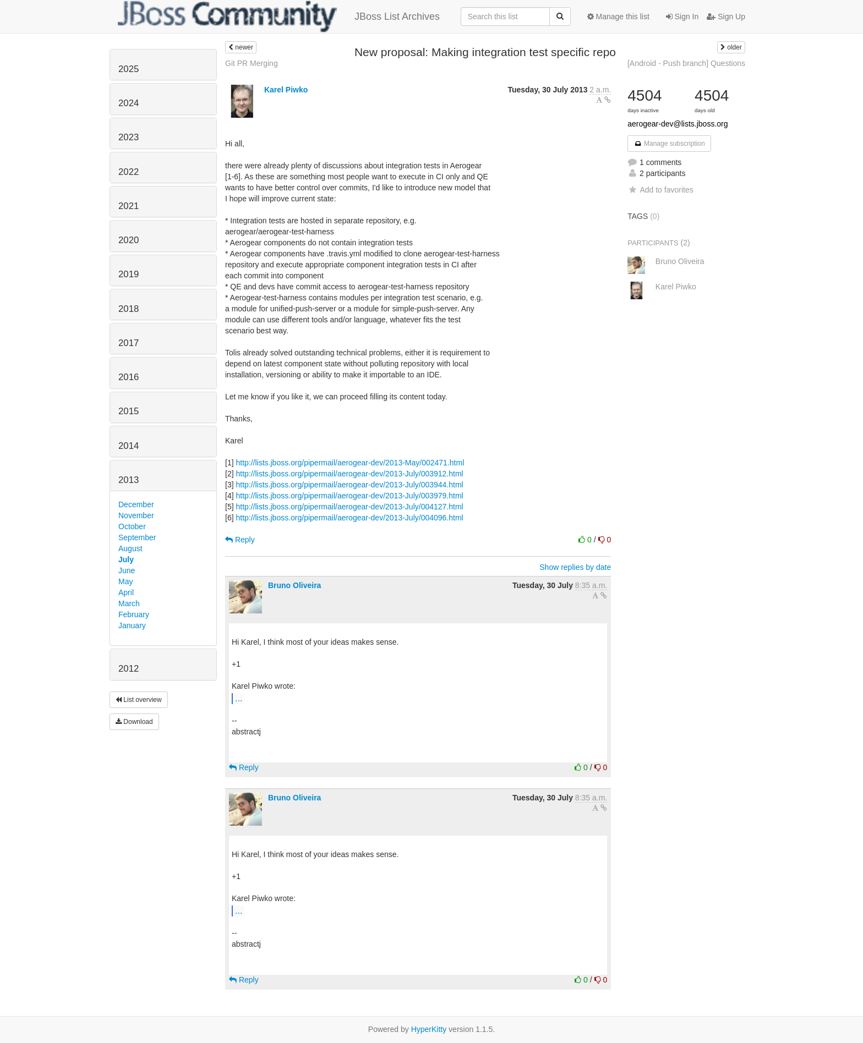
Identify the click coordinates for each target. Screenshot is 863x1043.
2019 (128, 274)
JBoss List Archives (279, 16)
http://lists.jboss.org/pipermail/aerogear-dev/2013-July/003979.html (349, 495)
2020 (128, 240)
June (126, 570)
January (132, 625)
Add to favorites (660, 189)
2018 (128, 309)
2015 (128, 411)
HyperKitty (429, 1029)
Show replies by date (575, 567)
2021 (128, 206)
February (133, 614)
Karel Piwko (286, 89)
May (125, 581)
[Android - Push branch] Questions (686, 63)
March (129, 603)
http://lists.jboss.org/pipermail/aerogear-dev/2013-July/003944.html (349, 484)
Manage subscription (669, 143)
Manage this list (618, 16)
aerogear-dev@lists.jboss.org (677, 123)
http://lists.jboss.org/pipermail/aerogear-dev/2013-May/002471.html (350, 462)
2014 (128, 446)
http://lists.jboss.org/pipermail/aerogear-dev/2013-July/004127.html (349, 506)
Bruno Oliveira (294, 585)
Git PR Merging (251, 63)
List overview (139, 700)
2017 (128, 343)
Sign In (682, 16)
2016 (128, 377)
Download (134, 722)
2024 (128, 103)
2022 (128, 172)
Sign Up (726, 16)
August (130, 548)
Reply (240, 539)
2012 (128, 668)
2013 (128, 480)
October (132, 526)
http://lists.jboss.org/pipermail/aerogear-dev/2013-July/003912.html (349, 473)
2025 (128, 69)
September (137, 537)
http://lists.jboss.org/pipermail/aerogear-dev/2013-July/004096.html (349, 517)
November (136, 515)
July (126, 559)
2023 (128, 137)
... (238, 698)
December (136, 504)
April (126, 592)
